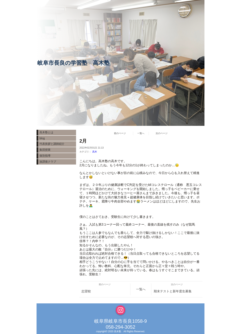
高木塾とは (46, 132)
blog (42, 138)
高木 (94, 151)
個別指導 (45, 155)
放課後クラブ (48, 161)
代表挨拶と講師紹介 (52, 143)
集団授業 (45, 149)
